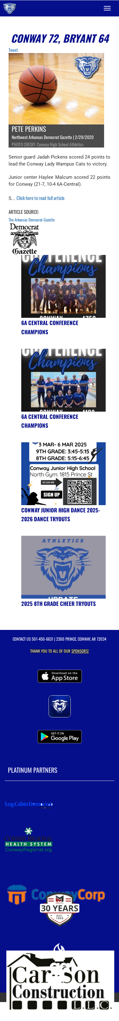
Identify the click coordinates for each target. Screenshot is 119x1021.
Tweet (13, 49)
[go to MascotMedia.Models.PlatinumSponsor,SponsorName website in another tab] (59, 805)
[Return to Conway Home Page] (9, 8)
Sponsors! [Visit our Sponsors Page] (80, 651)
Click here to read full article (40, 197)
